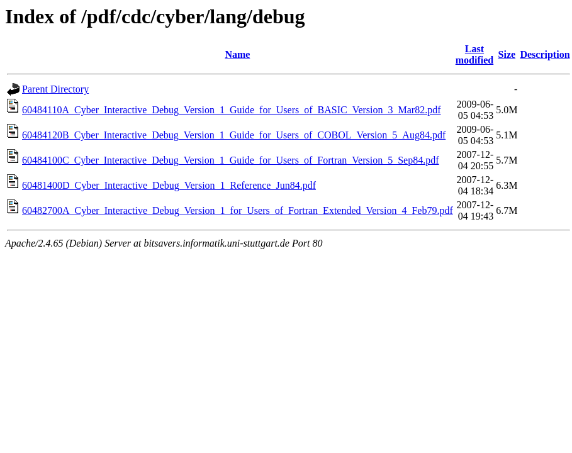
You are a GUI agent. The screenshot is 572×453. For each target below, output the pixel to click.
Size (507, 54)
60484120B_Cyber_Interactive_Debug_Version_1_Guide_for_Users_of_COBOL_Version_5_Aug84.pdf (234, 135)
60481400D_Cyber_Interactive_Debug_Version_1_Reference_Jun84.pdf (169, 185)
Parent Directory (55, 89)
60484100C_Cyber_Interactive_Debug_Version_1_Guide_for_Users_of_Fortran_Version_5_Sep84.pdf (230, 160)
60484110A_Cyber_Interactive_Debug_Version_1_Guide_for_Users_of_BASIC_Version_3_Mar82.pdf (231, 109)
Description (544, 54)
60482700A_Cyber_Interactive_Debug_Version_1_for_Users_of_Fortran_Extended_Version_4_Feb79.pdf (237, 210)
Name (237, 54)
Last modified (474, 54)
